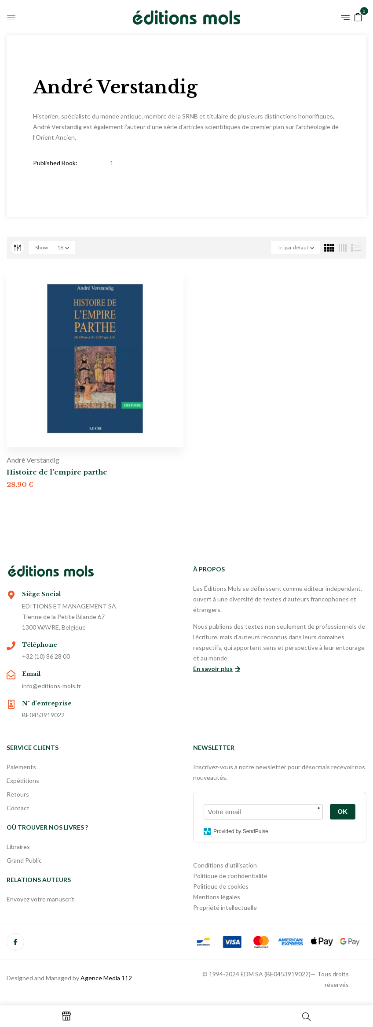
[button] (358, 16)
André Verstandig (33, 460)
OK (343, 811)
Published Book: (55, 163)
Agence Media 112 (106, 978)
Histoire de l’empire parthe (57, 472)
